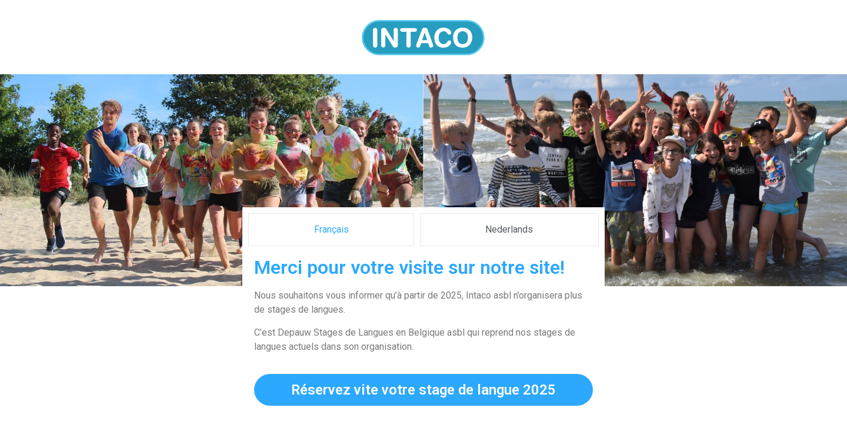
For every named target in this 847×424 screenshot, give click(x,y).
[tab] (331, 229)
